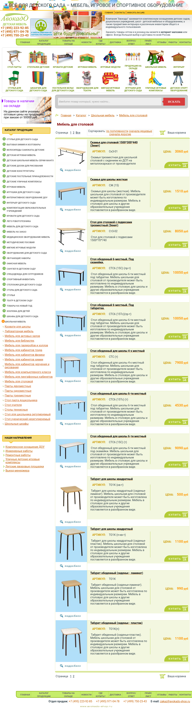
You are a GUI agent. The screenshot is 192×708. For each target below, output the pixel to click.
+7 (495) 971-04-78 (14, 31)
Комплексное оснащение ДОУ (25, 446)
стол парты (14, 67)
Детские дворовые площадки (25, 466)
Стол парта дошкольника (21, 400)
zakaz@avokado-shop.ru (175, 701)
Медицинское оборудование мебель (28, 237)
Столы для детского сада (22, 290)
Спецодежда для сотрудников (25, 274)
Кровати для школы (18, 326)
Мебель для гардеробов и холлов (26, 345)
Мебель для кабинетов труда (23, 350)
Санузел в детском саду (21, 269)
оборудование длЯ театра (87, 89)
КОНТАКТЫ (185, 42)
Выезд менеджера (17, 470)
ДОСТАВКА (115, 42)
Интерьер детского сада (21, 203)
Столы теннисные (16, 409)
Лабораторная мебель (19, 331)
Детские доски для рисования (25, 166)
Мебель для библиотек (19, 340)
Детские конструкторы (20, 171)
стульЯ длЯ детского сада (14, 89)
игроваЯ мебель (87, 67)
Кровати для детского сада (23, 216)
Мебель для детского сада (22, 226)
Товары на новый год (19, 306)
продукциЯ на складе (133, 67)
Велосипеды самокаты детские (25, 150)
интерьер (179, 67)
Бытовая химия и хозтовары (23, 144)
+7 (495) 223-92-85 (14, 28)
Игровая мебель (16, 187)
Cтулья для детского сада (22, 139)
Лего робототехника (19, 221)
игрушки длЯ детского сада (133, 89)
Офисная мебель (16, 263)
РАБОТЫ (173, 42)
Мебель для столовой (19, 381)
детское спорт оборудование (178, 89)
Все (78, 132)
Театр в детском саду (19, 300)
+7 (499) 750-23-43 (14, 35)
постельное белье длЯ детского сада (63, 89)
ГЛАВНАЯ (25, 42)
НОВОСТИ (86, 42)
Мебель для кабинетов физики (25, 354)
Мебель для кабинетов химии (24, 359)
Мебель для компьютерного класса (28, 372)
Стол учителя (13, 405)
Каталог (81, 115)
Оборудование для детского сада (27, 253)
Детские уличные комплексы (24, 181)
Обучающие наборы (18, 258)
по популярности (117, 131)
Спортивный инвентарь (21, 279)
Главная (66, 115)
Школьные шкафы (17, 423)
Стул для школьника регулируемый (28, 414)
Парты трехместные (18, 395)
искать (174, 101)
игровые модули (110, 67)
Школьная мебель (15, 322)
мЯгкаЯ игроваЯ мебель (110, 89)
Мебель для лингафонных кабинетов (29, 376)
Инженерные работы (19, 451)
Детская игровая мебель (21, 155)
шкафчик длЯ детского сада (38, 89)
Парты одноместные (18, 390)
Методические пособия (21, 242)
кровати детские (63, 67)
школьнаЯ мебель (155, 67)
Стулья (11, 295)
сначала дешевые (140, 131)
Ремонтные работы (18, 455)
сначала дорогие (120, 134)
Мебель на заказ (16, 232)
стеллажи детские (38, 67)
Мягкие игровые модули (21, 247)
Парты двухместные (18, 386)
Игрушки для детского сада (23, 192)
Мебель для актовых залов (22, 336)
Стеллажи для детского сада (24, 284)
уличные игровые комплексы (155, 89)
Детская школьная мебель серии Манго (30, 160)
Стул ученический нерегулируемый (27, 419)
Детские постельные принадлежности (30, 176)
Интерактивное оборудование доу (27, 197)
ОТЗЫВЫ (161, 42)
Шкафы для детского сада (22, 316)
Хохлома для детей (18, 311)
